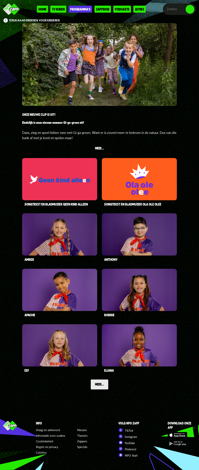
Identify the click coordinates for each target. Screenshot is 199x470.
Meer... (99, 384)
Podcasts (122, 9)
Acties (139, 9)
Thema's (82, 435)
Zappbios (102, 9)
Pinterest (127, 448)
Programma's (80, 9)
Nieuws (82, 430)
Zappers (82, 441)
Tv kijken (58, 9)
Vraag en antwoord (48, 430)
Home (42, 9)
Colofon (41, 452)
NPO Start (128, 455)
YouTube (126, 442)
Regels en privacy (47, 447)
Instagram (127, 436)
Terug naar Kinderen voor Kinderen (34, 20)
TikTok (125, 430)
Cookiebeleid (44, 441)
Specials (82, 447)
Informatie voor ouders (50, 435)
